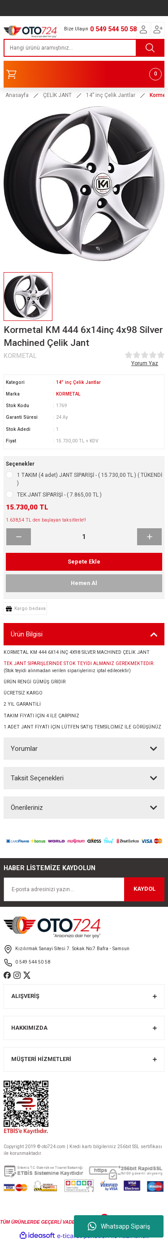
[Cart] (84, 74)
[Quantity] (84, 536)
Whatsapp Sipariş (119, 1226)
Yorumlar (24, 749)
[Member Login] (143, 29)
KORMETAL (68, 394)
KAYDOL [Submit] (144, 888)
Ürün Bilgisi (27, 634)
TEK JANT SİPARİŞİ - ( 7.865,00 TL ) (59, 495)
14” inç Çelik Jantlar (78, 382)
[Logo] (30, 30)
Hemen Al (84, 583)
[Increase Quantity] (149, 536)
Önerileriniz (27, 808)
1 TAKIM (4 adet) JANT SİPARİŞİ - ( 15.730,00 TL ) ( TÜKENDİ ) (89, 479)
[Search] (84, 48)
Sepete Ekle (84, 561)
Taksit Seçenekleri (37, 778)
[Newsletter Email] (84, 889)
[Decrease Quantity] (18, 536)
